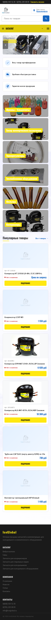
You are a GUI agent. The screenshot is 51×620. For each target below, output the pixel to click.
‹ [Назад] (5, 45)
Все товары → (41, 238)
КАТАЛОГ (22, 28)
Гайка (5, 555)
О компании (7, 581)
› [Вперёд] (45, 45)
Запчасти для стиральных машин (16, 562)
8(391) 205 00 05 (23, 2)
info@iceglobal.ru (10, 610)
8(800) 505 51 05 (9, 2)
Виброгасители (9, 551)
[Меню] (48, 28)
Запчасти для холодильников (15, 565)
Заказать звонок (37, 2)
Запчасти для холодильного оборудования (20, 569)
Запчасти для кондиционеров (15, 558)
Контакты (6, 591)
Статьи (5, 588)
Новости (6, 584)
